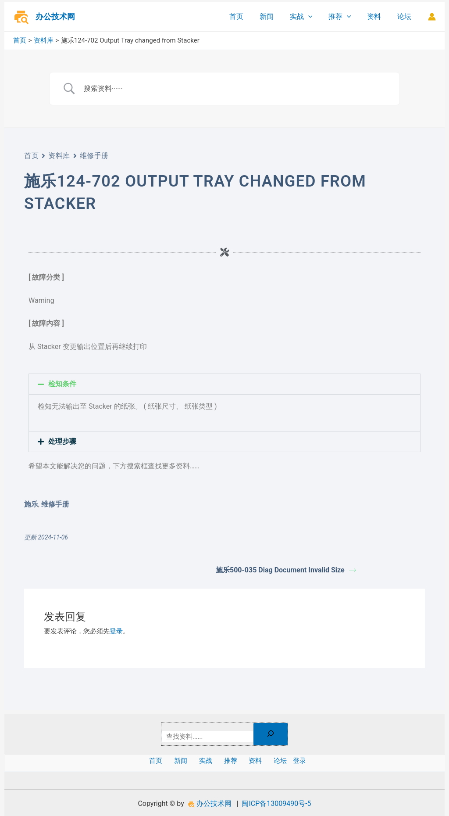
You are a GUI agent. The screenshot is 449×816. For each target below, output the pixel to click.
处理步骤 (62, 441)
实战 (308, 17)
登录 (116, 631)
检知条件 (62, 384)
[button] (224, 384)
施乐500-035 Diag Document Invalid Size (286, 570)
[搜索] (273, 734)
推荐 (344, 17)
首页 (248, 16)
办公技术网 (55, 16)
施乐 (31, 504)
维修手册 (94, 155)
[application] (315, 17)
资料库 (59, 155)
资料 (377, 16)
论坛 (405, 16)
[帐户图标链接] (432, 17)
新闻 (276, 16)
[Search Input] (235, 88)
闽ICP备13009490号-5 (276, 803)
